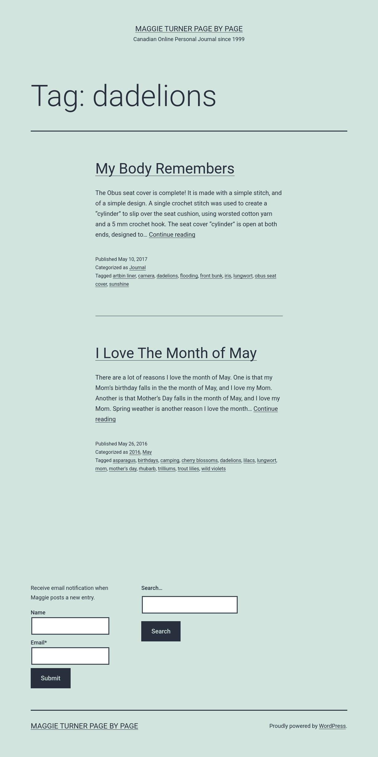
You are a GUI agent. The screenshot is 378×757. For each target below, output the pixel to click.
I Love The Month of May (176, 353)
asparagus (124, 460)
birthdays (148, 460)
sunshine (119, 284)
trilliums (166, 469)
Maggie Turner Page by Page (189, 29)
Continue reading (172, 234)
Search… (151, 588)
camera (146, 276)
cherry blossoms (199, 460)
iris (227, 276)
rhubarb (147, 469)
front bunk (211, 276)
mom (101, 469)
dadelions (167, 276)
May (147, 452)
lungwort (243, 276)
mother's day (123, 469)
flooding (189, 276)
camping (169, 460)
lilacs (249, 460)
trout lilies (188, 469)
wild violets (213, 469)
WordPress (332, 726)
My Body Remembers (165, 168)
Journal (137, 267)
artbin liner (124, 276)
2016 (134, 452)
